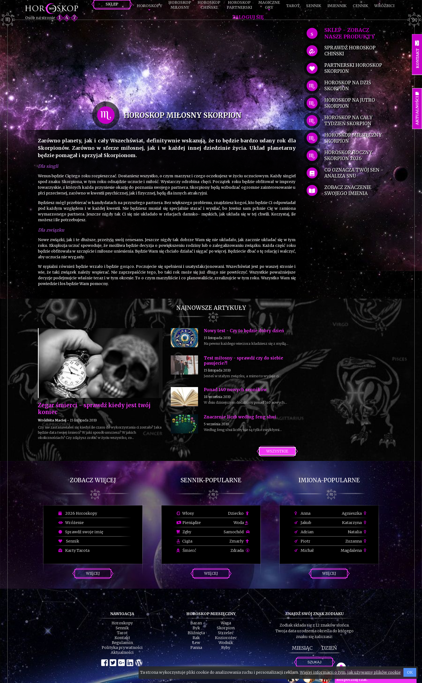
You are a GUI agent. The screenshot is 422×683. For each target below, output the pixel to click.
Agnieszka (355, 513)
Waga (226, 623)
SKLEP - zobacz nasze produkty (349, 33)
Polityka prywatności (122, 647)
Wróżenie (71, 522)
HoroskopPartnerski (239, 5)
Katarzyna (355, 522)
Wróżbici (384, 5)
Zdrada (240, 550)
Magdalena (354, 550)
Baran (196, 623)
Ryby (225, 647)
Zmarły (239, 541)
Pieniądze (188, 522)
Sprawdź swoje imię (80, 531)
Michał (304, 550)
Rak (196, 637)
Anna (302, 513)
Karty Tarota (73, 550)
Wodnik (226, 642)
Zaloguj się (248, 17)
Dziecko (239, 513)
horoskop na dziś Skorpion (347, 86)
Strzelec (226, 632)
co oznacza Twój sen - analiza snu (354, 173)
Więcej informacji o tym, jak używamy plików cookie (350, 672)
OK (410, 672)
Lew (196, 642)
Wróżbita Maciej (52, 420)
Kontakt (122, 637)
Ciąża (184, 541)
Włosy (185, 513)
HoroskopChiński (208, 5)
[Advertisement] (167, 63)
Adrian (304, 531)
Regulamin (122, 642)
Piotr (302, 541)
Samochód (237, 531)
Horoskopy (149, 5)
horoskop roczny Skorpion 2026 (348, 155)
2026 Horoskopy (77, 513)
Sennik (313, 5)
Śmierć (186, 550)
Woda (241, 522)
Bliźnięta (196, 632)
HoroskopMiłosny (179, 5)
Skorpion (226, 627)
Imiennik (336, 5)
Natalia (358, 531)
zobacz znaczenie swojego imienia (347, 190)
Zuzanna (356, 541)
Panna (196, 647)
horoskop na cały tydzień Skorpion (348, 121)
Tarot (293, 5)
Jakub (303, 522)
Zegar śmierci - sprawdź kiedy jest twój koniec (94, 408)
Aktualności (122, 652)
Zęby (183, 531)
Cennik (360, 5)
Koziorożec (226, 637)
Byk (196, 627)
